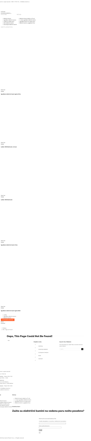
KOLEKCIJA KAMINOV (43, 349)
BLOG (39, 355)
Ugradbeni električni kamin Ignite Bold (10, 310)
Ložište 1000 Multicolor (6, 199)
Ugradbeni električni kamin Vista (9, 245)
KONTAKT (40, 358)
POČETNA (40, 346)
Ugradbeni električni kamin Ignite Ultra (11, 94)
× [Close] (39, 432)
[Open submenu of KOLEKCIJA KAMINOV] (10, 13)
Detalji (2, 91)
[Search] (82, 349)
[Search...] (70, 349)
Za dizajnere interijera (43, 352)
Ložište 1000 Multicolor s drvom (9, 147)
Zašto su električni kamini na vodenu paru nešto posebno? (48, 410)
